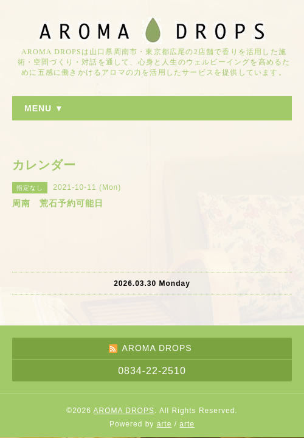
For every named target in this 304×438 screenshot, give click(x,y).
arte (164, 424)
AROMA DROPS (124, 410)
